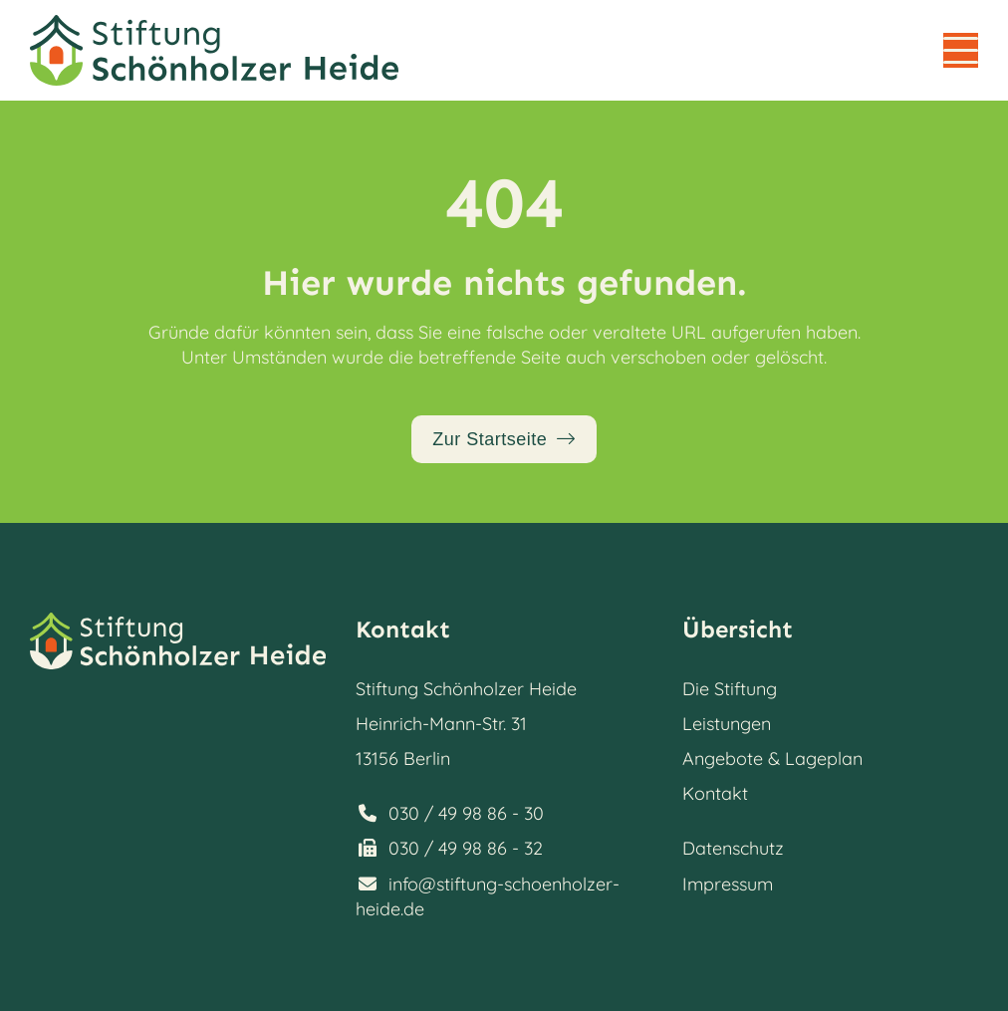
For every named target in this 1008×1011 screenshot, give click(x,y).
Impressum (727, 884)
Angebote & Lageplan (772, 758)
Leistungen (726, 723)
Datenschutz (733, 848)
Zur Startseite (489, 439)
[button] (960, 50)
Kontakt (715, 793)
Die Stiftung (729, 688)
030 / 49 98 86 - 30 (466, 813)
